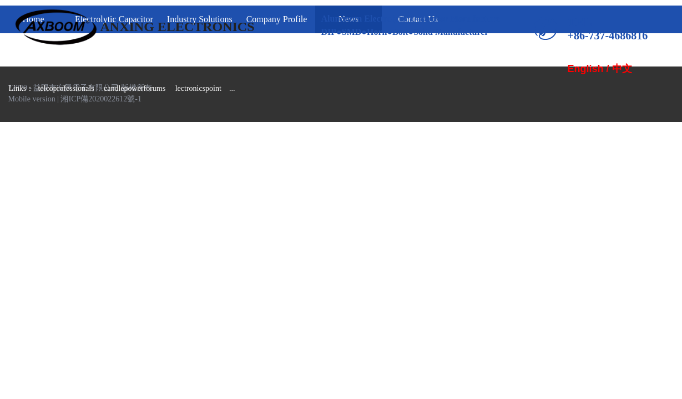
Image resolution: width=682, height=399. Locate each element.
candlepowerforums (134, 88)
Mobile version (31, 99)
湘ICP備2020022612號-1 (100, 99)
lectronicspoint (198, 88)
